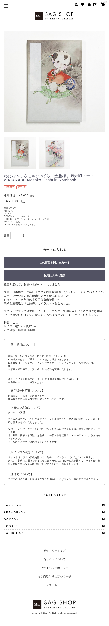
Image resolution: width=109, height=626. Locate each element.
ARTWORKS (15, 512)
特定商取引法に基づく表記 (54, 576)
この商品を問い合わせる (54, 262)
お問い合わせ (54, 585)
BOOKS (11, 526)
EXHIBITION (15, 532)
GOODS (8, 214)
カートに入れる (54, 249)
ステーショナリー (23, 216)
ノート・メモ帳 (42, 219)
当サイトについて (54, 559)
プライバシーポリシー (54, 567)
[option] (54, 81)
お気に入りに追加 (54, 275)
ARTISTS (8, 211)
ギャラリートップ (54, 550)
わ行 (18, 222)
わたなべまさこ (30, 224)
